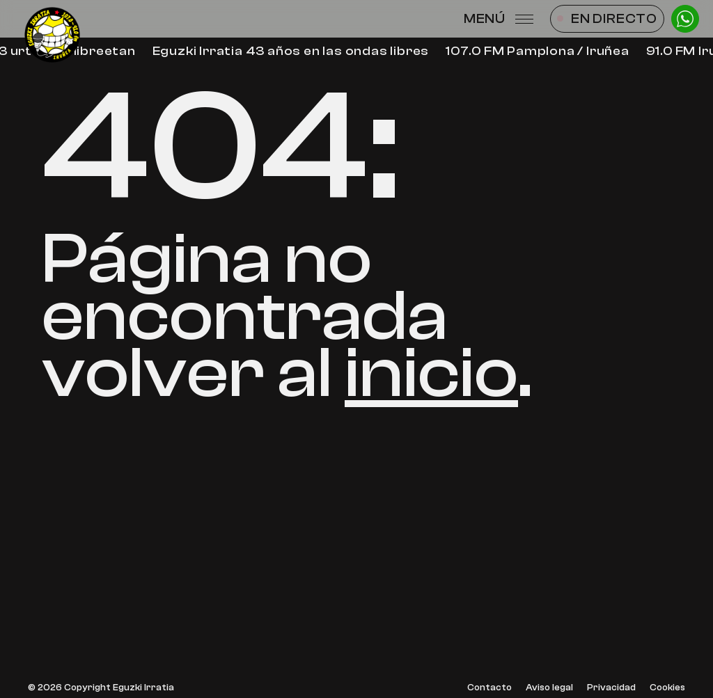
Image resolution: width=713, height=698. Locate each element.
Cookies (667, 688)
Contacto (489, 688)
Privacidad (611, 688)
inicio (431, 373)
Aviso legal (549, 688)
